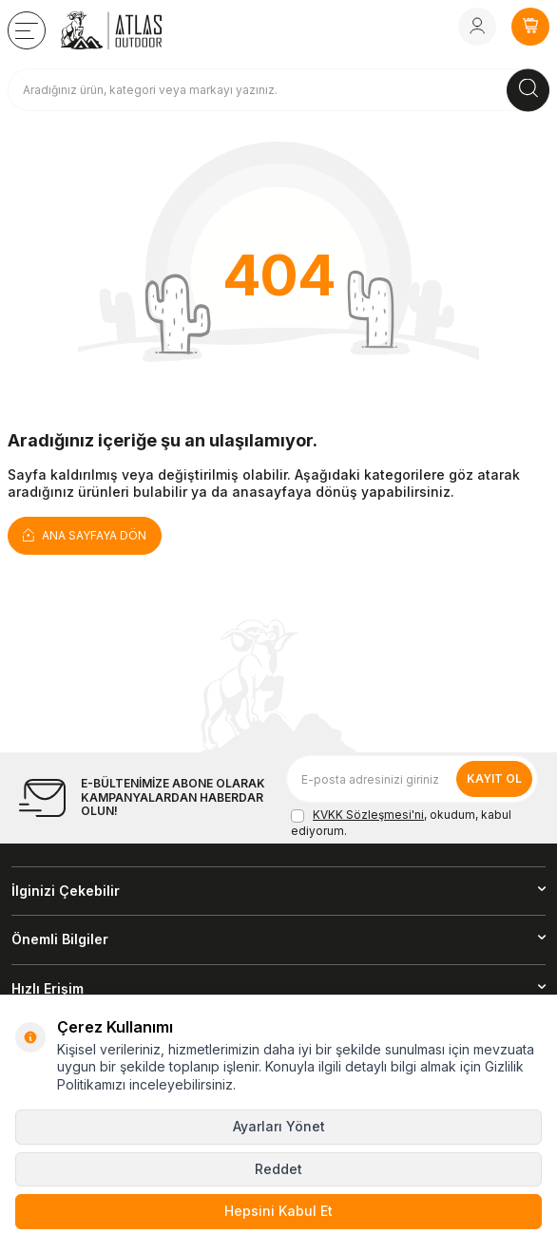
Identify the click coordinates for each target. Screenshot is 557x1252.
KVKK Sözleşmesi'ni (368, 814)
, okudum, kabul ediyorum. (401, 822)
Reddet (278, 1169)
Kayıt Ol (494, 778)
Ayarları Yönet (279, 1126)
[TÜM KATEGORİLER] (27, 30)
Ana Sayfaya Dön (84, 534)
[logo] (111, 30)
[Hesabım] (477, 27)
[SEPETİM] (530, 27)
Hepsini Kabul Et (278, 1211)
